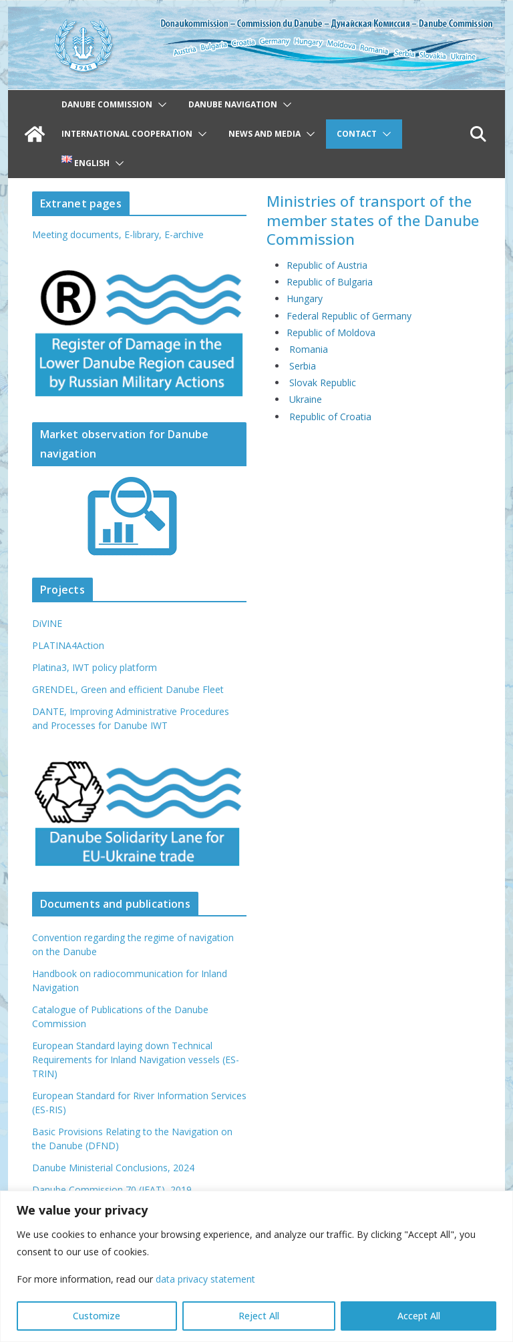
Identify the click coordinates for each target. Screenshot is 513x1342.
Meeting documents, (77, 234)
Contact (357, 133)
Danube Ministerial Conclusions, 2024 (113, 1167)
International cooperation (126, 133)
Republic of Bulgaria (330, 281)
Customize (96, 1315)
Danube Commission (106, 104)
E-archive (184, 234)
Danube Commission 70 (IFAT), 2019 (112, 1189)
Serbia (302, 366)
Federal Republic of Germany (349, 315)
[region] (256, 1266)
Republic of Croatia (330, 416)
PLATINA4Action (68, 645)
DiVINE (47, 623)
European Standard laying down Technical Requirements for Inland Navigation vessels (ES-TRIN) (135, 1059)
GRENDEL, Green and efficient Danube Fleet (128, 689)
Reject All (258, 1315)
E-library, (144, 234)
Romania (308, 349)
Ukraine (305, 399)
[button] (159, 105)
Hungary (305, 298)
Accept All (418, 1315)
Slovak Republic (322, 382)
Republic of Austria (327, 265)
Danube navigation (232, 104)
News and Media (264, 133)
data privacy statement (205, 1279)
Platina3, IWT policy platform (94, 667)
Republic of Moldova (331, 332)
